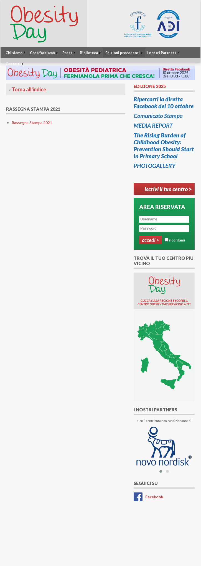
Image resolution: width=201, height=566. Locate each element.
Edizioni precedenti (124, 52)
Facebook (154, 496)
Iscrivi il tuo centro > (168, 189)
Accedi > (150, 240)
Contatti (15, 63)
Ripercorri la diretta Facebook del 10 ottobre (164, 102)
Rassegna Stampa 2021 (32, 122)
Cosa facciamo (44, 52)
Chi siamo (16, 52)
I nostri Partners (163, 52)
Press (68, 52)
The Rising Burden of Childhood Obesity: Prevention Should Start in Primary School (164, 145)
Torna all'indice (29, 89)
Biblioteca (90, 52)
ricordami (177, 240)
